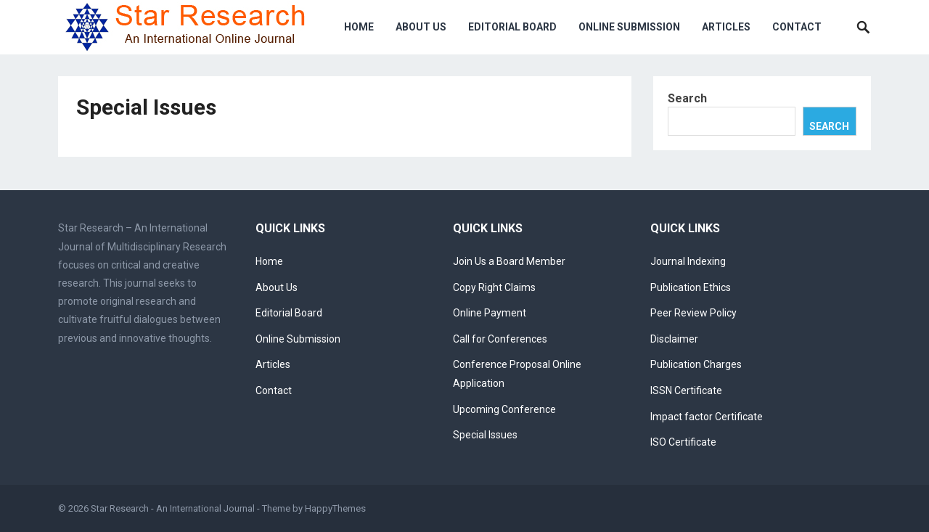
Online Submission (629, 27)
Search (687, 98)
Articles (726, 27)
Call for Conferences (500, 339)
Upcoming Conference (504, 409)
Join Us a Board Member (509, 261)
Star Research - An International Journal (173, 508)
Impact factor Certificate (706, 416)
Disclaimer (674, 339)
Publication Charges (696, 364)
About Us (421, 27)
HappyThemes (335, 508)
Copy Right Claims (494, 287)
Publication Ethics (690, 287)
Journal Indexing (688, 261)
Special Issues (485, 435)
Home (359, 27)
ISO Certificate (683, 442)
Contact (797, 27)
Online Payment (489, 313)
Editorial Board (512, 27)
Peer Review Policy (693, 313)
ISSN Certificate (686, 390)
